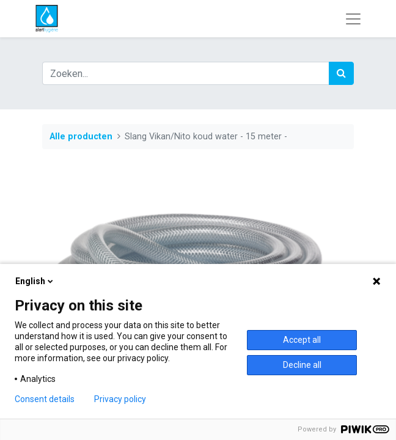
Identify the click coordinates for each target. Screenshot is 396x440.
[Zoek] (341, 73)
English (35, 281)
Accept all (302, 340)
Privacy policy (120, 399)
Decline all (302, 365)
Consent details (45, 399)
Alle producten (81, 136)
